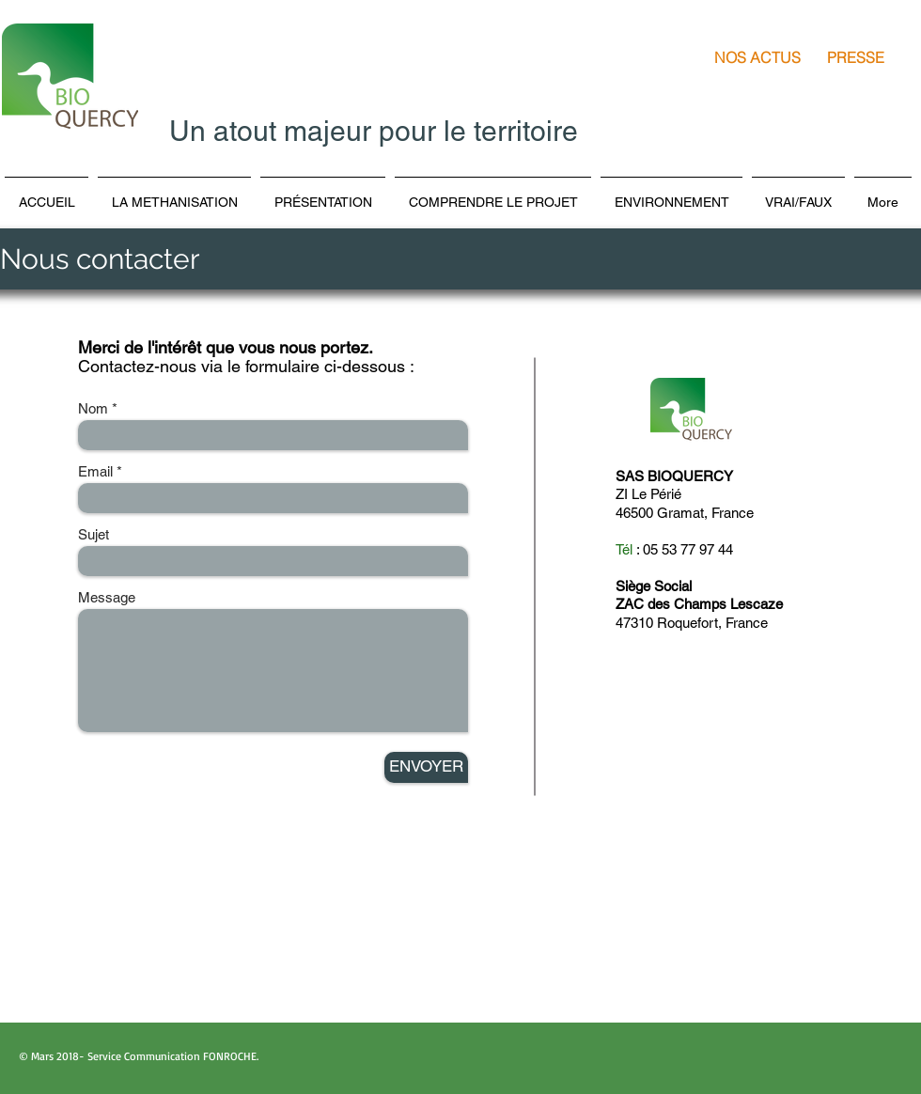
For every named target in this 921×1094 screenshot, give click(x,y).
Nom (93, 408)
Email (95, 471)
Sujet (93, 534)
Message (106, 597)
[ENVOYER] (426, 767)
